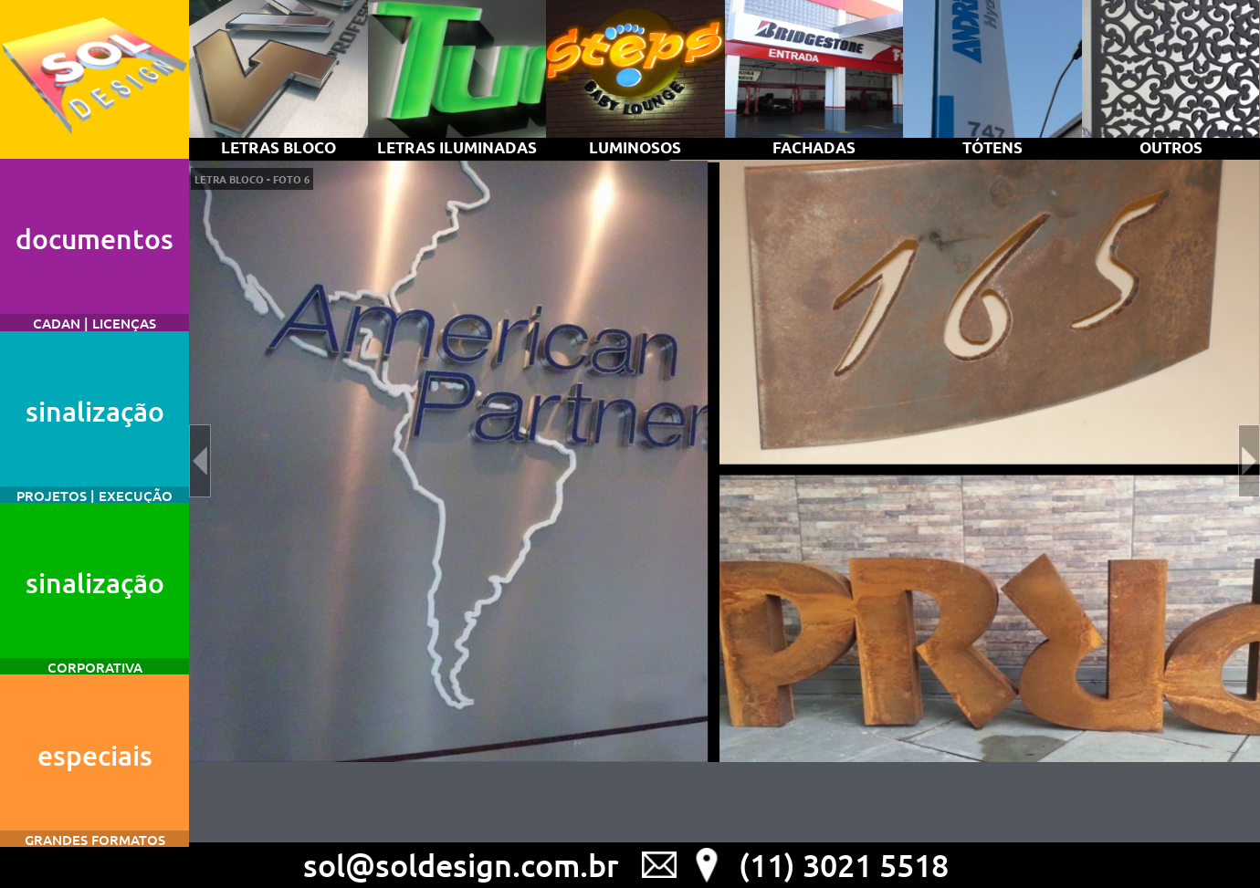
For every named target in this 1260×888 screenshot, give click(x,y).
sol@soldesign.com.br (461, 864)
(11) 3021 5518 (844, 864)
